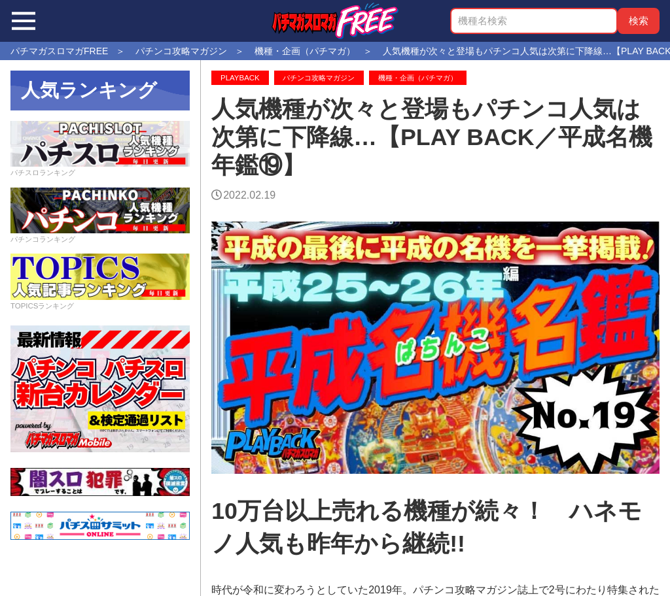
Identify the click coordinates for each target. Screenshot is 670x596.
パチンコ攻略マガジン (319, 78)
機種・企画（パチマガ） (417, 78)
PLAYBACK (240, 78)
